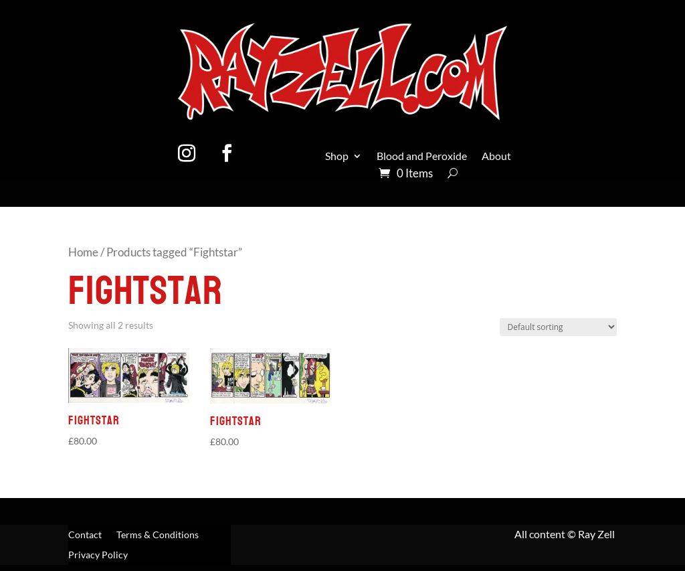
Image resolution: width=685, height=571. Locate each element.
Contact (85, 535)
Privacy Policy (98, 555)
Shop (337, 156)
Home (83, 252)
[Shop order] (558, 327)
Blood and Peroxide (422, 156)
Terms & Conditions (157, 535)
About (496, 156)
